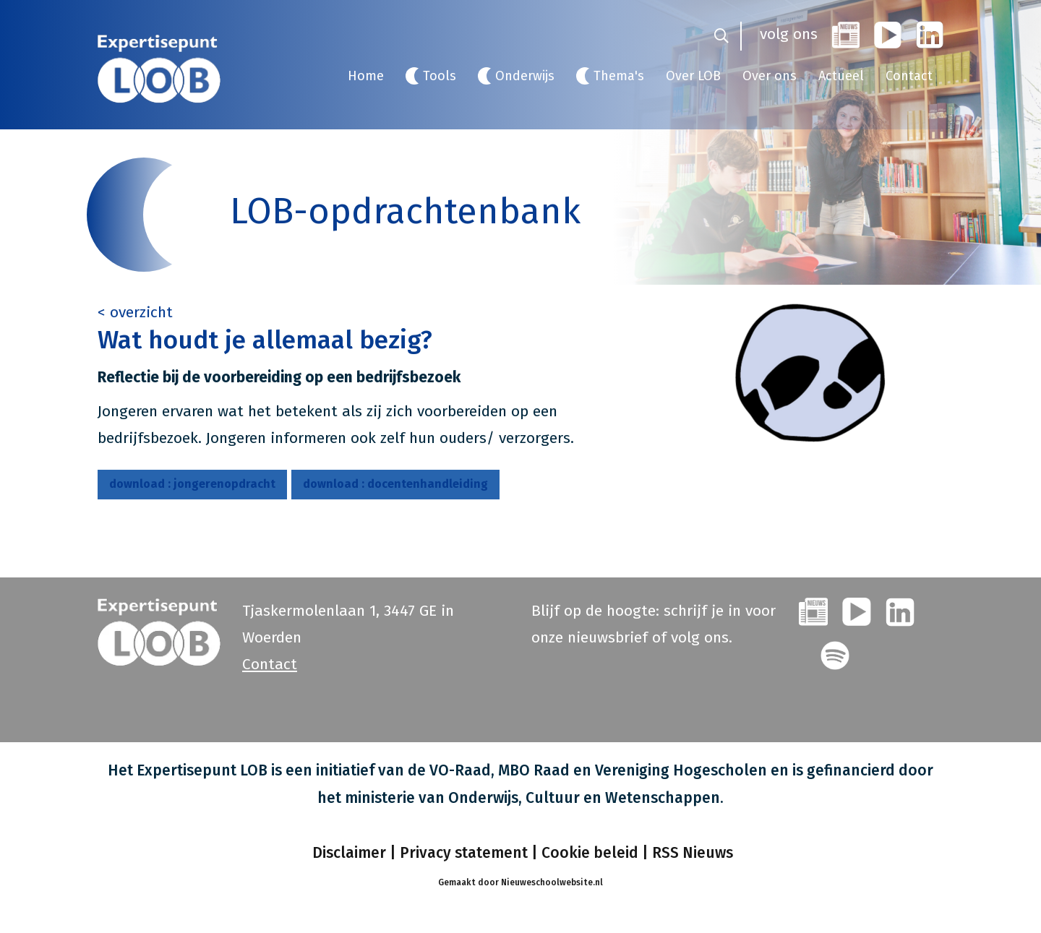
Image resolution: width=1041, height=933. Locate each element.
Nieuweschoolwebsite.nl (552, 882)
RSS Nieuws (692, 852)
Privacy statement (464, 852)
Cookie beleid (589, 852)
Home (366, 76)
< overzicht (135, 312)
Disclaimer (347, 852)
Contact (909, 76)
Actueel (841, 76)
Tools (439, 76)
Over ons (769, 76)
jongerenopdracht (192, 484)
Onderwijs (524, 76)
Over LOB (693, 76)
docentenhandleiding (395, 484)
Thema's (619, 76)
